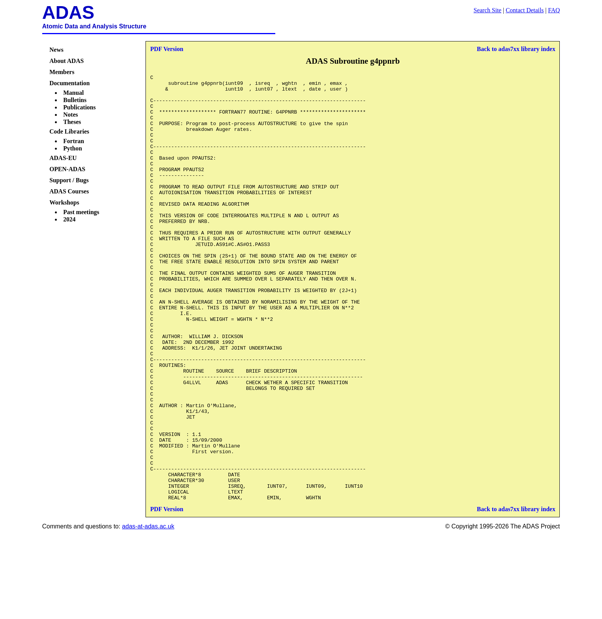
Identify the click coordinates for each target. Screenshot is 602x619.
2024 (69, 219)
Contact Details (525, 10)
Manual (73, 92)
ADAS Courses (69, 191)
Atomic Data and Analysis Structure (94, 26)
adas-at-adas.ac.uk (148, 611)
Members (62, 72)
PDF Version (166, 49)
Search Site (487, 10)
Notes (70, 114)
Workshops (64, 202)
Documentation (70, 83)
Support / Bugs (69, 180)
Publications (79, 107)
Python (72, 148)
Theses (72, 122)
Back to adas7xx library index (516, 49)
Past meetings (81, 212)
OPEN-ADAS (67, 169)
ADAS (68, 12)
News (56, 49)
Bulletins (74, 100)
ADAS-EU (63, 158)
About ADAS (67, 61)
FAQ (554, 10)
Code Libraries (69, 131)
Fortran (73, 141)
